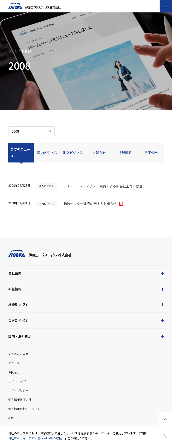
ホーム (12, 51)
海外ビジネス (73, 152)
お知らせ (99, 152)
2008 (15, 131)
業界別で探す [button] (18, 320)
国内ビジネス (47, 152)
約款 (11, 418)
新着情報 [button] (15, 288)
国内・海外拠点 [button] (19, 336)
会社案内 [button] (15, 273)
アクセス (14, 363)
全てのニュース (20, 152)
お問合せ (14, 372)
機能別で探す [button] (18, 304)
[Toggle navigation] (166, 6)
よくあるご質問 (18, 354)
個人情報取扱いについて (24, 409)
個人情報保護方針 (19, 400)
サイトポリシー (18, 390)
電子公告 (151, 152)
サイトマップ (17, 381)
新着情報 (27, 51)
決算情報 (125, 152)
